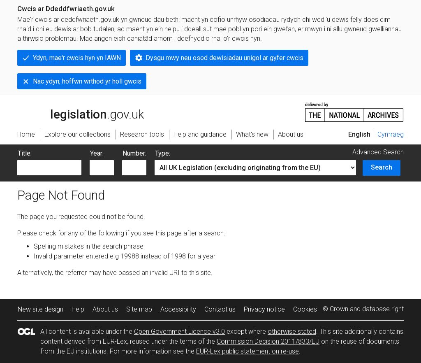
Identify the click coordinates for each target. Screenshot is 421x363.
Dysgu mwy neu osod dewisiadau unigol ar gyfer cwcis (224, 58)
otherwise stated (292, 331)
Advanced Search (378, 152)
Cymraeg (390, 134)
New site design (40, 309)
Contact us (220, 309)
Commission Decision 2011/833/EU (268, 341)
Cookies (305, 309)
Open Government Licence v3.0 (179, 331)
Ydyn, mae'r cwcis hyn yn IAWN (77, 58)
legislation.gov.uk (80, 111)
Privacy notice (264, 309)
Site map (139, 309)
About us (105, 309)
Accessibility (178, 309)
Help (78, 309)
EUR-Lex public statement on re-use (247, 351)
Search (381, 167)
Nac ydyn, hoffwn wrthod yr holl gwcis (87, 81)
